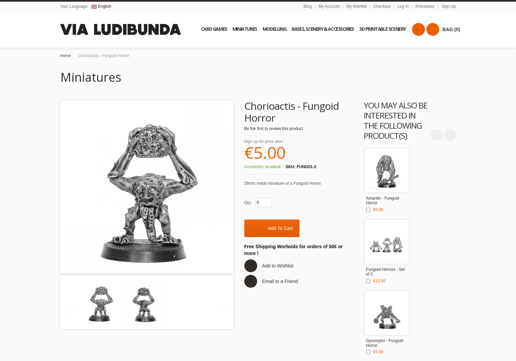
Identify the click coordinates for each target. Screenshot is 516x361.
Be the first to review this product (273, 128)
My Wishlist (356, 6)
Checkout (382, 6)
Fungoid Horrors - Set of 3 (385, 272)
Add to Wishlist (278, 265)
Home (65, 55)
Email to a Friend (280, 281)
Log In (403, 6)
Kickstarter (425, 6)
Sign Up (449, 6)
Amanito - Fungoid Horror (382, 200)
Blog (308, 6)
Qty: (248, 202)
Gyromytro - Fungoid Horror (384, 343)
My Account (328, 6)
